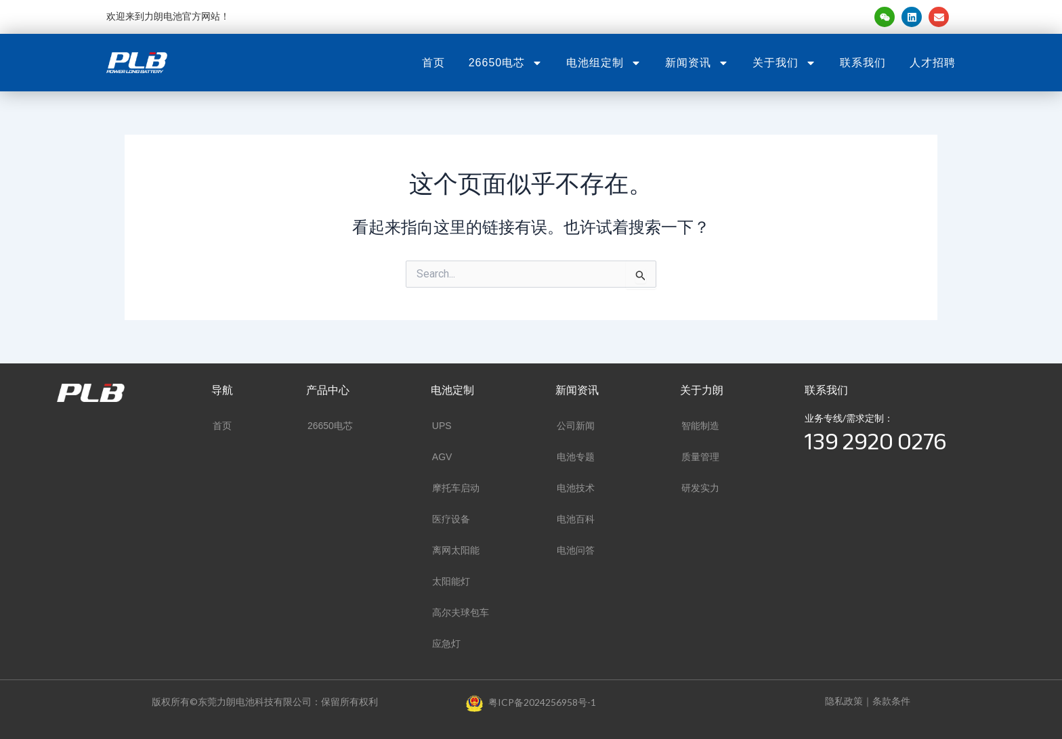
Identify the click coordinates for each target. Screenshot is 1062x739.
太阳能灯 (451, 581)
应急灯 (446, 643)
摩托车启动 (456, 488)
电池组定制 (603, 63)
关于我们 (784, 63)
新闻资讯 (697, 63)
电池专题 (576, 456)
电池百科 (576, 519)
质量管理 (700, 456)
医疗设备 (451, 519)
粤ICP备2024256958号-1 (542, 702)
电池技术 (576, 488)
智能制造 (700, 425)
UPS (442, 425)
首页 (433, 62)
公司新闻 (576, 425)
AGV (442, 456)
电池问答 (576, 550)
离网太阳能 (456, 550)
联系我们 (863, 62)
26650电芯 (506, 63)
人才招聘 (933, 62)
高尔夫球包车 (460, 612)
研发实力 (700, 488)
